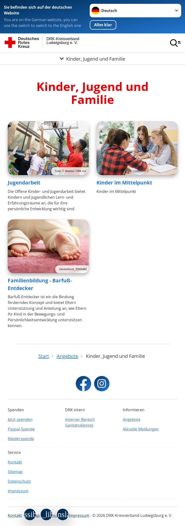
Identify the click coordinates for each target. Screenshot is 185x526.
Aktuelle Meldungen (141, 429)
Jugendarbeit (24, 182)
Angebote (131, 419)
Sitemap (15, 471)
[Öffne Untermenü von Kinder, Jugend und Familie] (92, 58)
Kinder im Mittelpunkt (124, 182)
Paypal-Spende (21, 429)
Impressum (18, 491)
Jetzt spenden (20, 419)
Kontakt (15, 462)
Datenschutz (19, 481)
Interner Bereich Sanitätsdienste (80, 422)
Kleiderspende (21, 438)
